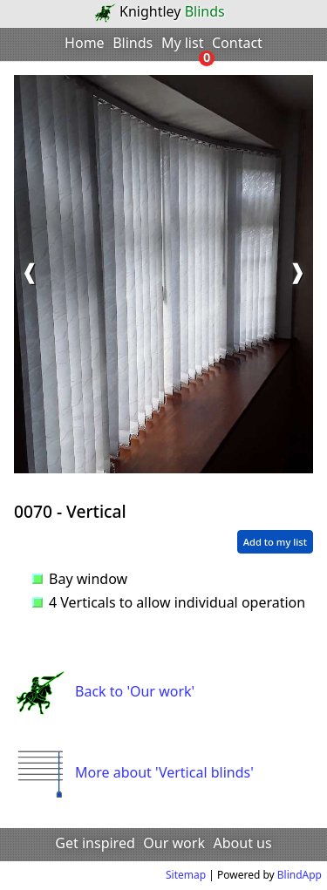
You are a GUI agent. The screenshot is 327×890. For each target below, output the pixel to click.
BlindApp (299, 874)
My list (182, 42)
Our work (174, 843)
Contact (237, 42)
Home (85, 42)
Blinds (132, 42)
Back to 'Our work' (104, 691)
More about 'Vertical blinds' (134, 772)
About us (243, 843)
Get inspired (94, 843)
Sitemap (186, 874)
